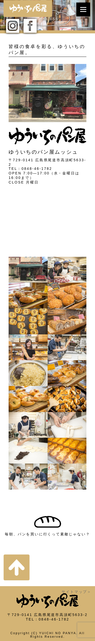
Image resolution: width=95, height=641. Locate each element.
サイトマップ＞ (76, 592)
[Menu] (83, 9)
